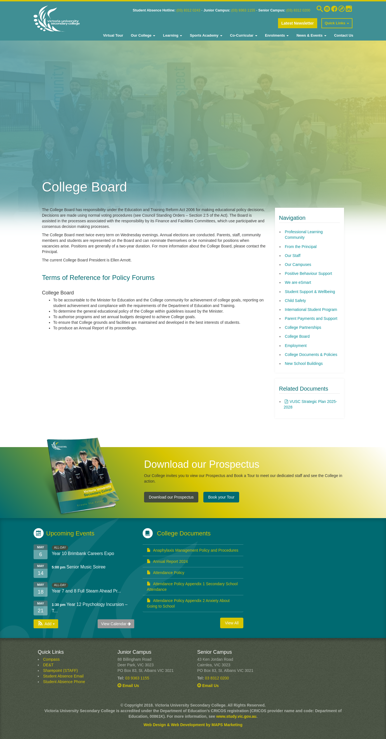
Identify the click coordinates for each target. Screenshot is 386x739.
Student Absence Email (63, 676)
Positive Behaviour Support (308, 273)
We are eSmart (298, 282)
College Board (297, 336)
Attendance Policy (165, 572)
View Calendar (116, 624)
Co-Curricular (243, 35)
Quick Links (337, 23)
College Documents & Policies (311, 354)
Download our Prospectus (171, 497)
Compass (51, 659)
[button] (46, 624)
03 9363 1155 (137, 678)
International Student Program (311, 309)
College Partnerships (303, 327)
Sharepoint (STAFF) (60, 670)
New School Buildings (304, 363)
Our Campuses (298, 264)
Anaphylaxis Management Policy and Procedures (192, 550)
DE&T (48, 665)
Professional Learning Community (304, 235)
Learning (172, 35)
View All (232, 623)
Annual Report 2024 (167, 561)
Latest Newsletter (297, 23)
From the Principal (301, 246)
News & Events (310, 35)
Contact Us (343, 35)
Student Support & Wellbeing (310, 291)
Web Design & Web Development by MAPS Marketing (192, 725)
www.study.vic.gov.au (236, 716)
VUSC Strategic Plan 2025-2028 (310, 404)
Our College (142, 35)
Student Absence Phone (64, 681)
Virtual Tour (113, 35)
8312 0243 (191, 10)
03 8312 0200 (217, 678)
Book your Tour (221, 497)
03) (180, 10)
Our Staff (292, 255)
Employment (296, 345)
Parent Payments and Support (311, 318)
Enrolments (276, 35)
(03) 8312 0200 (298, 10)
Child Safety (295, 300)
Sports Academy (205, 35)
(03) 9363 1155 (243, 10)
